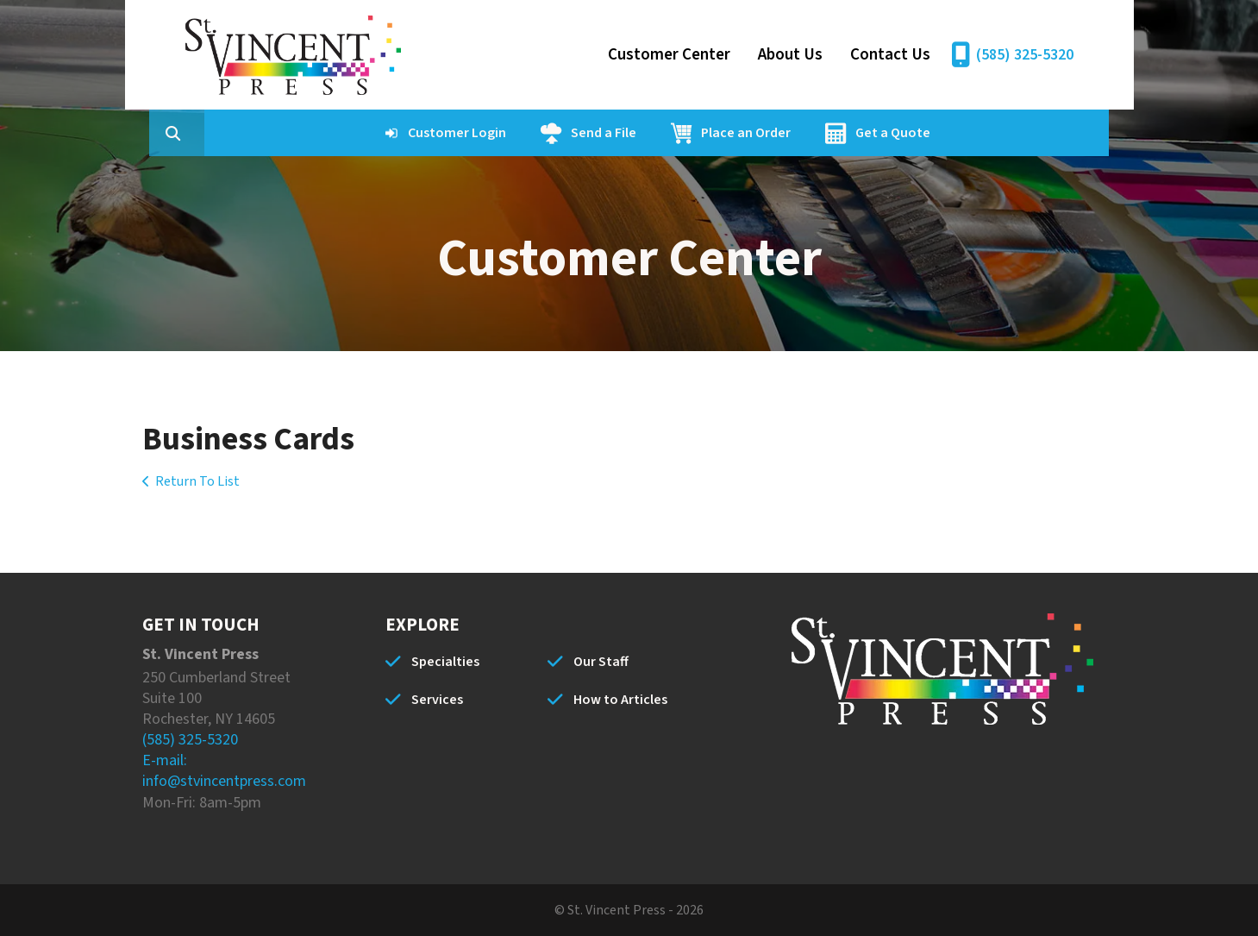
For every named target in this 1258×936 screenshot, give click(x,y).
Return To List (197, 481)
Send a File (685, 132)
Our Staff (601, 661)
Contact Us (890, 54)
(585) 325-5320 (1024, 55)
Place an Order (828, 132)
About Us (790, 54)
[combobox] (283, 133)
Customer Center (669, 54)
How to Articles (620, 699)
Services (437, 699)
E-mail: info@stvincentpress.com (224, 771)
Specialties (445, 661)
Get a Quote (974, 132)
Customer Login (539, 132)
